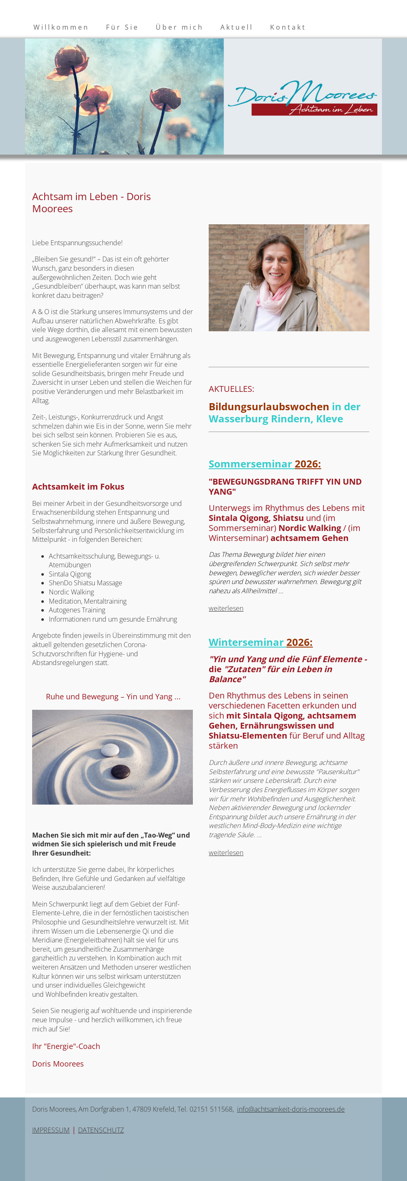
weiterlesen (226, 608)
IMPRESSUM (51, 1130)
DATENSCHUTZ (101, 1130)
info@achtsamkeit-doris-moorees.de (291, 1109)
